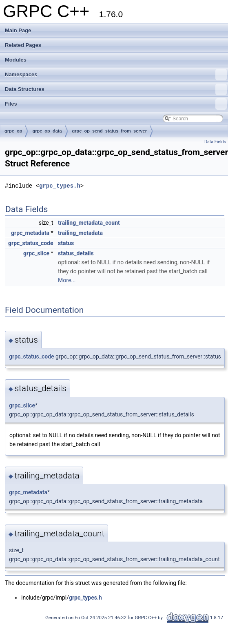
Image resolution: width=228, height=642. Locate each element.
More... (66, 280)
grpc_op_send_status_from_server (109, 130)
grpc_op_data (47, 130)
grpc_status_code (30, 243)
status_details (76, 253)
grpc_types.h (59, 186)
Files (116, 104)
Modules (16, 60)
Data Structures (116, 89)
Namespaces (116, 74)
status (66, 243)
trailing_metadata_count (89, 222)
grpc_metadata (30, 233)
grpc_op (13, 130)
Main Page (18, 30)
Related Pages (23, 45)
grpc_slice (36, 253)
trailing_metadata (80, 233)
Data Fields (215, 141)
